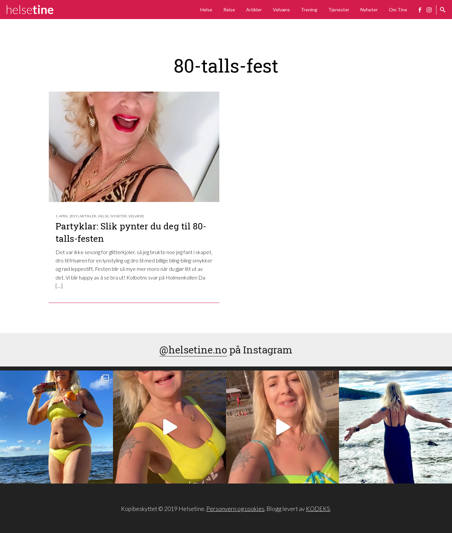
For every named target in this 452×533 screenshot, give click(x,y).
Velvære (281, 9)
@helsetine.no (193, 349)
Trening (309, 9)
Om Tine (398, 9)
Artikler (254, 9)
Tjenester (338, 9)
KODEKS (318, 508)
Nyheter (369, 9)
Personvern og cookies (235, 508)
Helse (206, 9)
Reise (229, 9)
